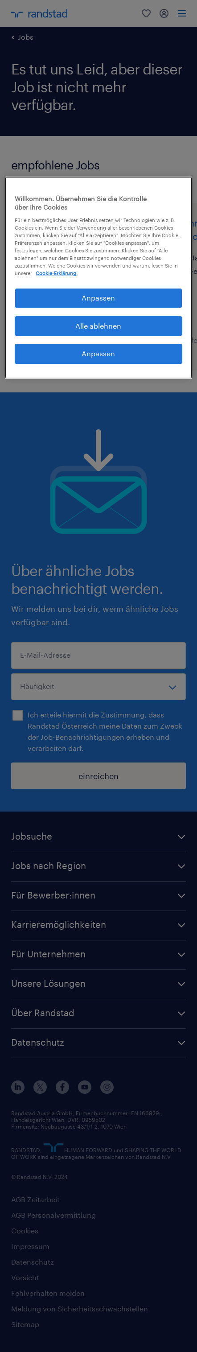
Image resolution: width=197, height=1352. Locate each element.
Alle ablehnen (98, 326)
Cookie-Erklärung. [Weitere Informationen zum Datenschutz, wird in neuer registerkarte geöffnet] (57, 273)
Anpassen (98, 353)
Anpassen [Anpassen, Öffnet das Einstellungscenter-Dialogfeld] (98, 298)
